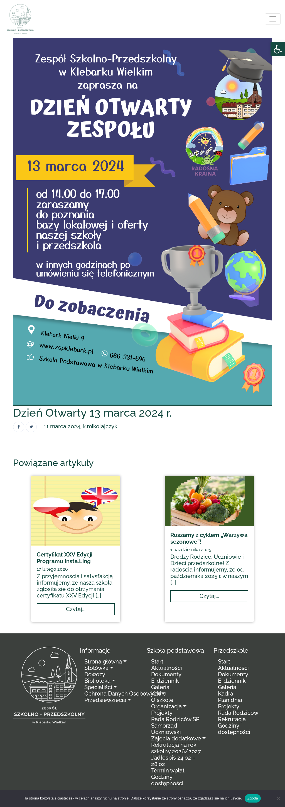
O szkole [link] (162, 700)
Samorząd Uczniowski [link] (166, 728)
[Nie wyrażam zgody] (278, 798)
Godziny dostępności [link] (167, 780)
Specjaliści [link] (98, 687)
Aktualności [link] (166, 668)
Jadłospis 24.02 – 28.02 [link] (173, 760)
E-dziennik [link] (165, 680)
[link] (278, 49)
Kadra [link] (158, 693)
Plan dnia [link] (230, 700)
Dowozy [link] (94, 674)
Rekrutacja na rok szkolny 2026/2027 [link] (176, 748)
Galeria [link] (160, 687)
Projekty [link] (162, 712)
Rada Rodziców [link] (238, 712)
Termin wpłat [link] (168, 770)
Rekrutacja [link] (232, 719)
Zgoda (252, 798)
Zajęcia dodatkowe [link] (176, 738)
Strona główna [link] (103, 661)
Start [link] (157, 661)
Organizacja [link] (166, 706)
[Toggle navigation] (273, 19)
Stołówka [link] (96, 668)
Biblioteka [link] (97, 680)
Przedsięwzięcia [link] (105, 700)
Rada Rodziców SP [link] (175, 719)
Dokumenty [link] (166, 674)
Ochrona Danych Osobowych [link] (122, 693)
